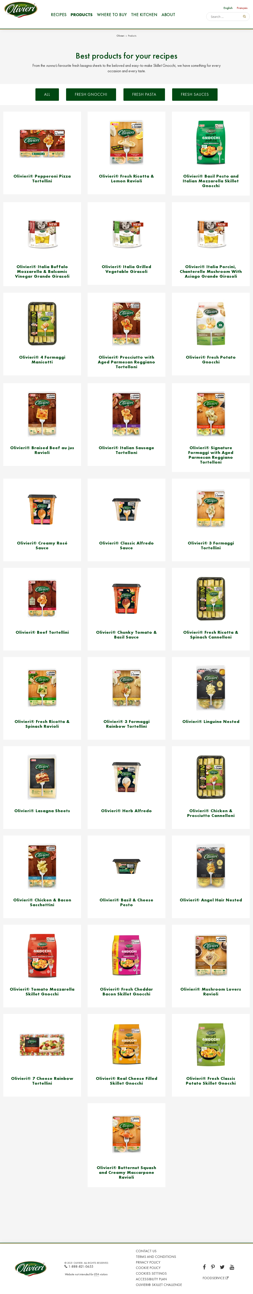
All (47, 94)
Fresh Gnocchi (91, 94)
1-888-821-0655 (79, 1266)
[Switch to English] (228, 7)
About (168, 14)
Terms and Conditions (156, 1256)
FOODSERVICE (215, 1278)
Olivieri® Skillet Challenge (159, 1284)
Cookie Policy (148, 1267)
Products (82, 14)
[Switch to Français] (242, 7)
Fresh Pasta (144, 94)
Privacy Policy (148, 1262)
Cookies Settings (151, 1273)
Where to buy (111, 14)
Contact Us (146, 1251)
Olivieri (120, 35)
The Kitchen (144, 14)
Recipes (58, 14)
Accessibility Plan (151, 1279)
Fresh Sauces (195, 94)
